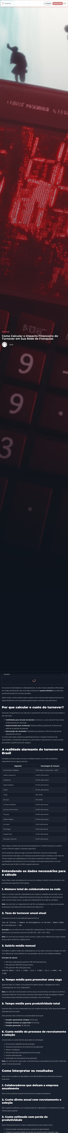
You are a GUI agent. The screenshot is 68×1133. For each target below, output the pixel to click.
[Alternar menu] (65, 3)
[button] (63, 674)
